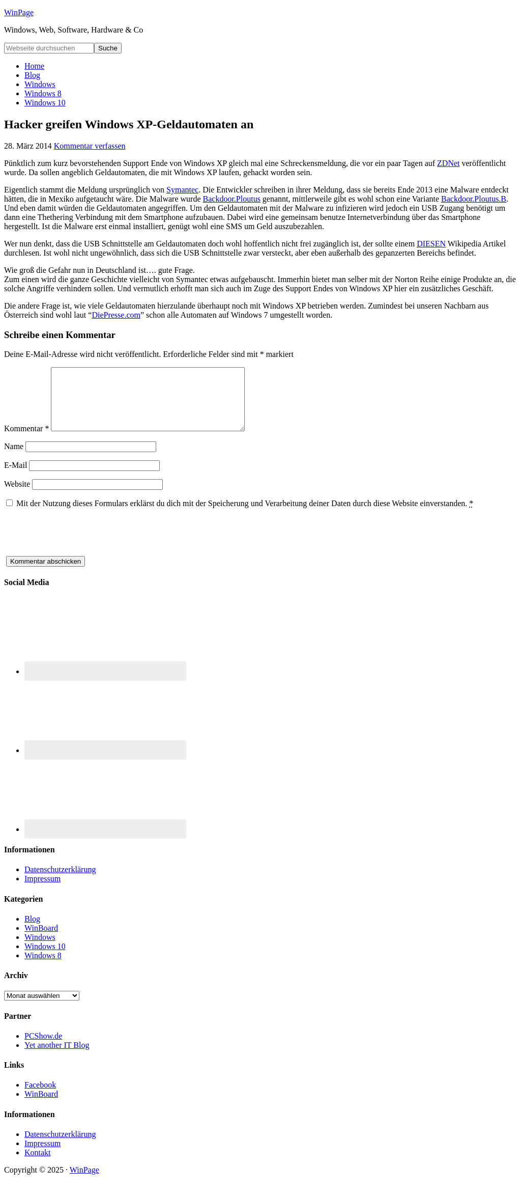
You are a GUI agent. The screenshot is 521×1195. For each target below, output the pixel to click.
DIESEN (431, 243)
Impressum (42, 890)
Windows (39, 949)
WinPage (19, 12)
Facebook (40, 1097)
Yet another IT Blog (56, 1057)
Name (13, 458)
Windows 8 (43, 967)
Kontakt (37, 1164)
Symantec (182, 189)
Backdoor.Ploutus (231, 198)
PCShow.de (43, 1048)
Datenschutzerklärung (60, 881)
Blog (32, 931)
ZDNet (448, 163)
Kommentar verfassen (90, 146)
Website (17, 496)
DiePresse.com (116, 315)
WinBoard (41, 940)
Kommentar (26, 440)
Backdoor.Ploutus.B (473, 198)
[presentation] (81, 548)
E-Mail (15, 477)
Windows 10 (45, 958)
